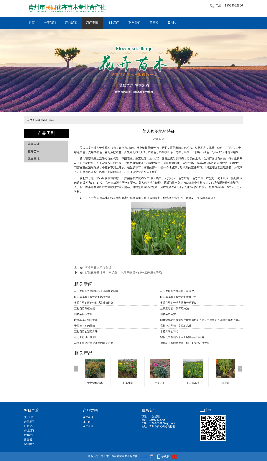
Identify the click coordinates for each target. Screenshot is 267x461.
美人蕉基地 (192, 382)
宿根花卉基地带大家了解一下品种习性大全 (185, 342)
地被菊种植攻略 (83, 314)
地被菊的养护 (168, 314)
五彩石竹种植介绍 (84, 308)
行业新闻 (113, 22)
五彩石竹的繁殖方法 (86, 331)
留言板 (154, 22)
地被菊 (225, 382)
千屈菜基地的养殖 (84, 325)
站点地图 (29, 443)
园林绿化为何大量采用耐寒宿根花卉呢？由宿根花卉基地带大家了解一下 (201, 319)
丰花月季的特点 (169, 331)
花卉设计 (33, 144)
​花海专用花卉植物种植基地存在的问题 (96, 291)
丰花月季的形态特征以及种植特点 (93, 302)
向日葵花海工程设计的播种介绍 (178, 296)
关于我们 (50, 22)
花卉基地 (33, 158)
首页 (32, 22)
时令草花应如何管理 (98, 267)
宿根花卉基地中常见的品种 (175, 325)
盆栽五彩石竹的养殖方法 (174, 308)
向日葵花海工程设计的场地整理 (92, 296)
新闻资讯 (92, 22)
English (172, 22)
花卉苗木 (33, 151)
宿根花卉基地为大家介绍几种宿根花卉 (182, 337)
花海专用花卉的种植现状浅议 (177, 291)
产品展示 (71, 22)
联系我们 (134, 22)
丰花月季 (127, 382)
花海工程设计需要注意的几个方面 (93, 342)
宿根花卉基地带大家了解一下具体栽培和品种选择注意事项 (123, 272)
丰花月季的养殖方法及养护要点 (178, 302)
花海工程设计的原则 (86, 337)
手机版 (165, 456)
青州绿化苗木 (95, 382)
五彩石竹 (160, 382)
